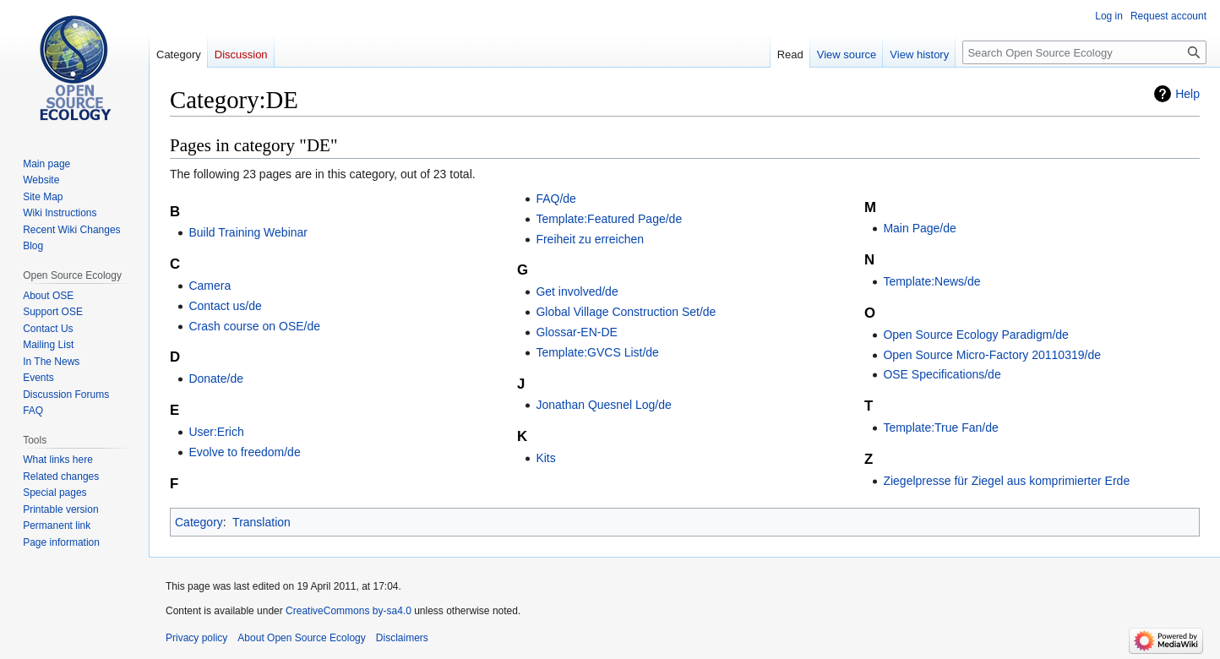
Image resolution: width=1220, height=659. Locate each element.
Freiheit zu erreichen (590, 239)
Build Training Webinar (248, 232)
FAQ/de (555, 198)
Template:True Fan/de (940, 427)
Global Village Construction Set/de (626, 312)
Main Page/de (919, 228)
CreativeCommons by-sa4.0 (348, 611)
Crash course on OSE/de (254, 326)
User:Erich (215, 431)
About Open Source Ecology (301, 638)
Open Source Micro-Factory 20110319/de (992, 355)
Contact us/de (224, 306)
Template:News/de (931, 281)
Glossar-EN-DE (576, 332)
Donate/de (215, 378)
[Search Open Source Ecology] (1084, 52)
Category (199, 522)
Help (1187, 94)
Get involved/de (577, 291)
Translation (261, 522)
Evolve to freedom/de (244, 452)
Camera (209, 285)
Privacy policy (196, 638)
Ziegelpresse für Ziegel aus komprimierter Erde (1006, 480)
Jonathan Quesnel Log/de (603, 404)
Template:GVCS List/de (597, 352)
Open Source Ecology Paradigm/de (975, 334)
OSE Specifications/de (941, 374)
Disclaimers (402, 638)
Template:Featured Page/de (609, 219)
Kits (545, 458)
